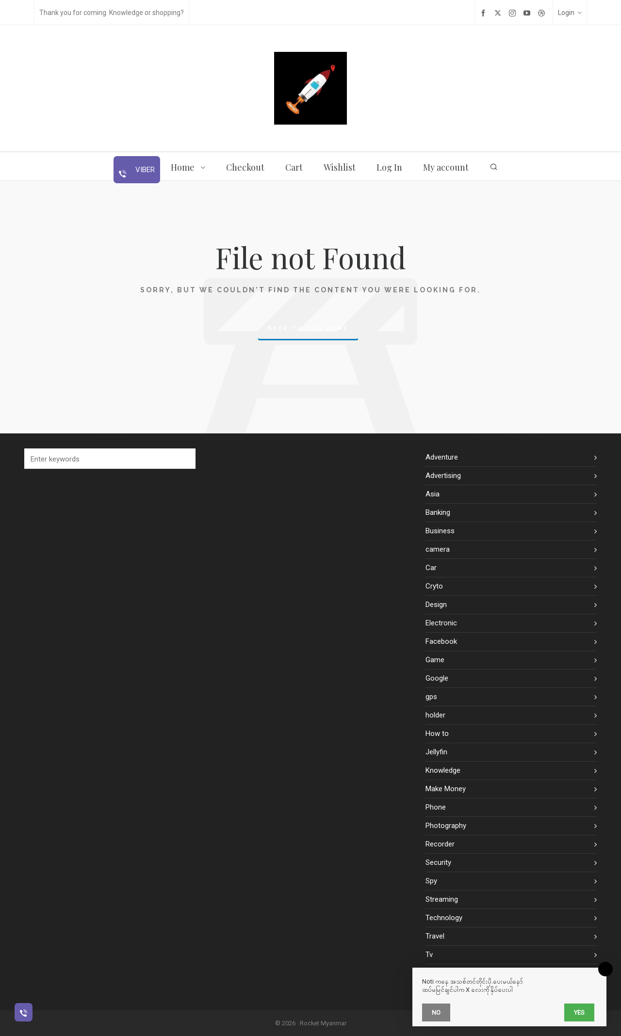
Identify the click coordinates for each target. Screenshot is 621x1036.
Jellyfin (436, 752)
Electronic (441, 623)
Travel (434, 936)
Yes (579, 1012)
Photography (445, 825)
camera (437, 549)
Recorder (440, 844)
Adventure (441, 457)
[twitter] (499, 12)
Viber (144, 169)
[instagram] (514, 12)
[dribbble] (543, 12)
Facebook (441, 641)
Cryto (434, 586)
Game (434, 659)
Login (570, 12)
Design (436, 604)
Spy (431, 881)
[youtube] (528, 12)
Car (431, 567)
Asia (432, 494)
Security (438, 862)
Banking (437, 512)
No (436, 1012)
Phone (435, 807)
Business (440, 530)
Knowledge (442, 770)
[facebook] (485, 12)
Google (436, 678)
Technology (443, 917)
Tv (429, 954)
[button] (183, 458)
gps (431, 696)
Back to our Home (308, 328)
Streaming (441, 899)
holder (435, 715)
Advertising (443, 475)
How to (437, 733)
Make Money (445, 788)
